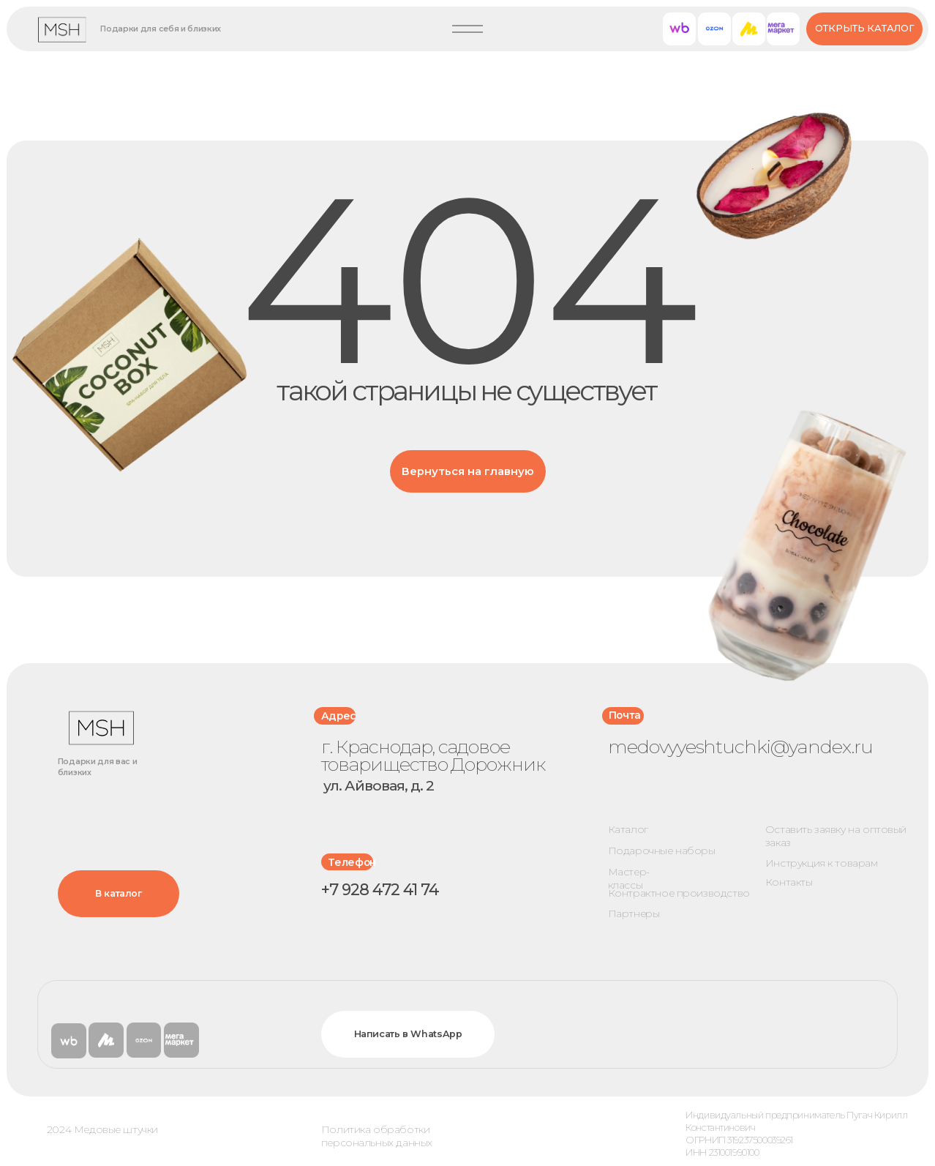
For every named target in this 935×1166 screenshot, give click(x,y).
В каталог (118, 893)
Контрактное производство (679, 893)
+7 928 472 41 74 (380, 889)
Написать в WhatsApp (408, 1033)
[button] (467, 29)
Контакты (789, 882)
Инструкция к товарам (821, 863)
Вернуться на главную (468, 471)
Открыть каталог (865, 28)
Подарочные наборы (662, 850)
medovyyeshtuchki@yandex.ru (740, 746)
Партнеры (634, 913)
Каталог (628, 829)
